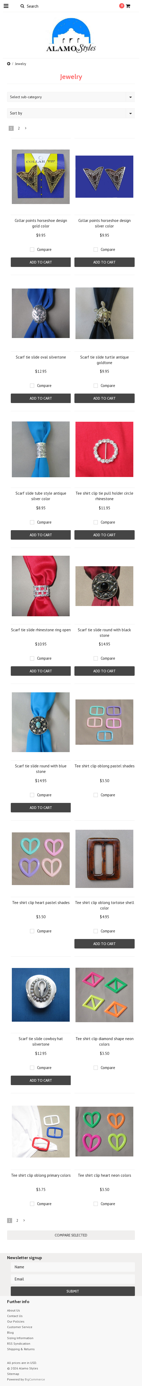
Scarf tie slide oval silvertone (41, 357)
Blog (10, 1332)
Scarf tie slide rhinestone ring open (41, 629)
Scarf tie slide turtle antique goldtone (104, 360)
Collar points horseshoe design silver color (104, 223)
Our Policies (15, 1321)
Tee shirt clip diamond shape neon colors (104, 1041)
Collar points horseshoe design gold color (41, 223)
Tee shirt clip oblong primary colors (41, 1175)
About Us (13, 1310)
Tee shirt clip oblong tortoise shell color (104, 905)
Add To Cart (41, 262)
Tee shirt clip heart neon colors (104, 1175)
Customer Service (19, 1327)
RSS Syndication (18, 1343)
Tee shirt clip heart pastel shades (41, 902)
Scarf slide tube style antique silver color (41, 496)
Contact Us (15, 1316)
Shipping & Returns (21, 1349)
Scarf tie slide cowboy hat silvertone (41, 1041)
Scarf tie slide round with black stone (104, 632)
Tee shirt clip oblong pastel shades (104, 765)
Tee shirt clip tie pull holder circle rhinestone (104, 496)
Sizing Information (20, 1338)
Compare (44, 249)
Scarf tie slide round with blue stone (41, 768)
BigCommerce (35, 1379)
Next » (26, 129)
